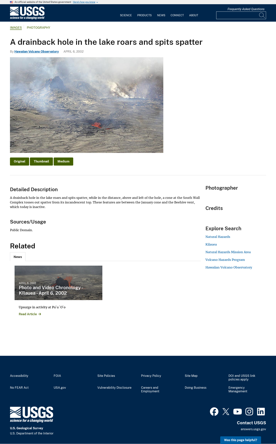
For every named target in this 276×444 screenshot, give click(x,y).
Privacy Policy (151, 376)
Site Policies (106, 376)
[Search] (262, 15)
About (193, 15)
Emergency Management (237, 389)
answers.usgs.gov (253, 429)
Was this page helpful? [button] (240, 440)
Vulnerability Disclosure (114, 387)
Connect (177, 15)
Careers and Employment (150, 389)
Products (144, 15)
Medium (63, 161)
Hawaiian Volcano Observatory (36, 51)
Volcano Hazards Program (225, 260)
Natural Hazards (217, 237)
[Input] (241, 15)
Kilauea (211, 244)
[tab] (17, 256)
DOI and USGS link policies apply (241, 377)
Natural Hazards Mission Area (228, 252)
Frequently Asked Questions (246, 9)
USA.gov (60, 387)
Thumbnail (41, 161)
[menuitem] (126, 13)
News (161, 15)
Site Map (191, 376)
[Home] (27, 18)
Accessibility (19, 376)
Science (126, 15)
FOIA (57, 376)
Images (16, 27)
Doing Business (195, 387)
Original (19, 161)
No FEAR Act (19, 387)
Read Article (28, 314)
